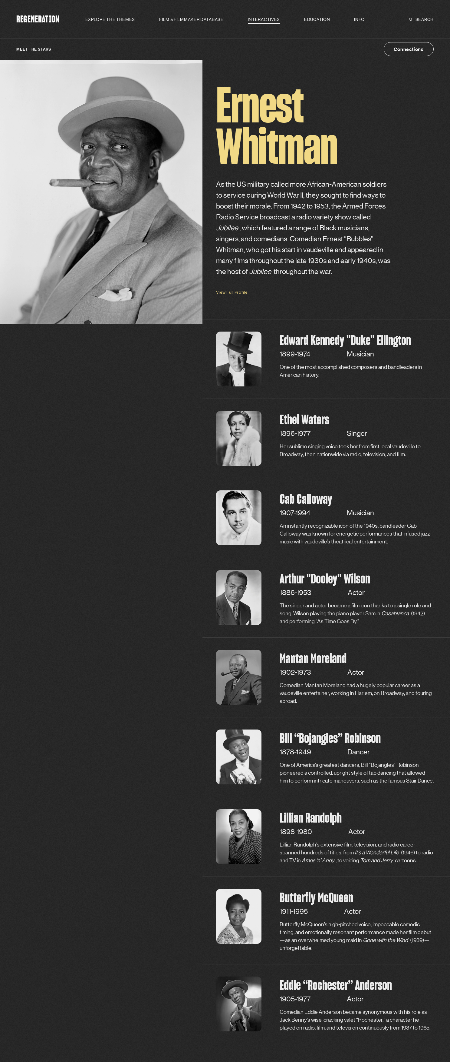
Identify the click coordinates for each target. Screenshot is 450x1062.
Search (421, 19)
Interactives (264, 19)
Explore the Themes (110, 19)
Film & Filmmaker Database (191, 19)
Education (317, 19)
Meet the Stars (33, 49)
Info (359, 19)
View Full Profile (232, 292)
